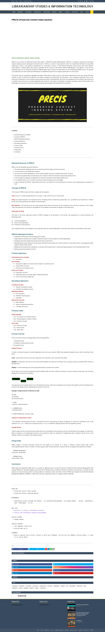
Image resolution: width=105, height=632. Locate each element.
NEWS (85, 586)
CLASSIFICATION (17, 545)
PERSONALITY (14, 588)
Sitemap (91, 630)
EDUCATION (49, 586)
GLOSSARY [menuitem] (54, 12)
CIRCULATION (35, 586)
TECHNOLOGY (43, 588)
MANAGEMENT (72, 586)
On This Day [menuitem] (75, 12)
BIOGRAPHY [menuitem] (19, 12)
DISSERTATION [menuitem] (37, 12)
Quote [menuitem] (87, 12)
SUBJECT (23, 545)
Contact (20, 1)
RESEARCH (32, 588)
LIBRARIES (63, 586)
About (16, 1)
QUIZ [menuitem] (81, 12)
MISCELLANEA (79, 586)
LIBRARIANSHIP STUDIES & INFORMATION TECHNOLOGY (52, 6)
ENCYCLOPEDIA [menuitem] (46, 12)
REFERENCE (26, 588)
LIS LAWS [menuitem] (67, 12)
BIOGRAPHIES (21, 586)
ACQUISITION (14, 586)
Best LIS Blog (46, 630)
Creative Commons (73, 630)
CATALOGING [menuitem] (28, 12)
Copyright (67, 630)
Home (13, 1)
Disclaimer (80, 630)
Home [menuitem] (14, 12)
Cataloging (78, 620)
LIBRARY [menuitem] (60, 12)
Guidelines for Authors (27, 1)
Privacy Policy (86, 630)
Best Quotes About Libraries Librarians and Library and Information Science (82, 614)
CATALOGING (28, 586)
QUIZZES (20, 588)
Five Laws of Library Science (82, 604)
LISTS (67, 586)
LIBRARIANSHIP (56, 586)
